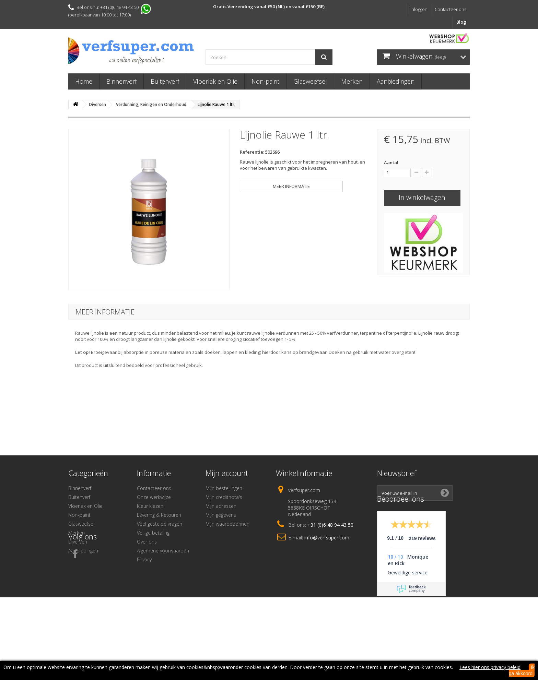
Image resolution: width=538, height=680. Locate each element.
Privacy (144, 559)
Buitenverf (165, 81)
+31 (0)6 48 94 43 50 (330, 525)
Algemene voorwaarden (163, 550)
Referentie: (252, 152)
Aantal (391, 162)
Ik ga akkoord (522, 670)
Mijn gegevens (221, 515)
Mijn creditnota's (224, 497)
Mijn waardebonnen (227, 524)
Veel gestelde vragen (159, 524)
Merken (352, 81)
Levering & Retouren (159, 515)
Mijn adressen (221, 506)
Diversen (77, 541)
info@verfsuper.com (326, 537)
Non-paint (265, 81)
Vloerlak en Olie (215, 81)
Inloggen (419, 9)
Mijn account (227, 473)
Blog (461, 22)
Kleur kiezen (150, 506)
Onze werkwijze (154, 497)
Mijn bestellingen (224, 488)
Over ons (147, 541)
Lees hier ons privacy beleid (490, 667)
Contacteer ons (450, 9)
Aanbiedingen (395, 81)
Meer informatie (291, 186)
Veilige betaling (153, 532)
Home (83, 81)
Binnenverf (121, 81)
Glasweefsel (310, 81)
